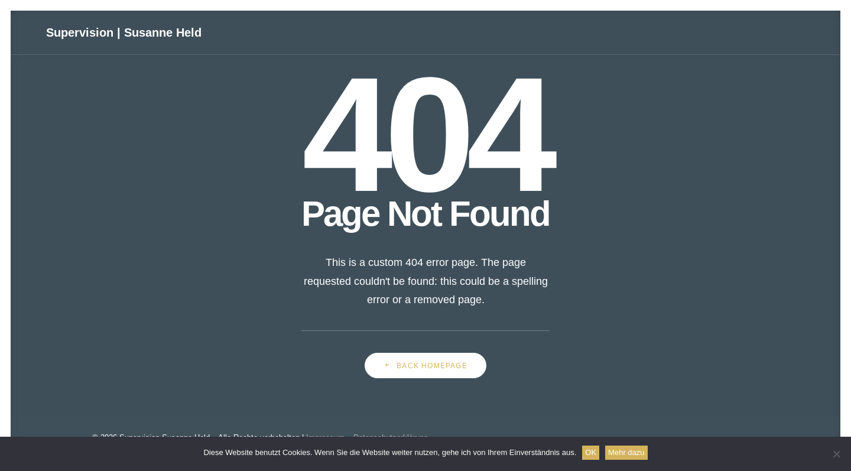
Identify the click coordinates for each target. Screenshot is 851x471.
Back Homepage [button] (425, 365)
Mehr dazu (626, 452)
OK (590, 452)
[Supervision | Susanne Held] (126, 34)
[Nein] (836, 454)
